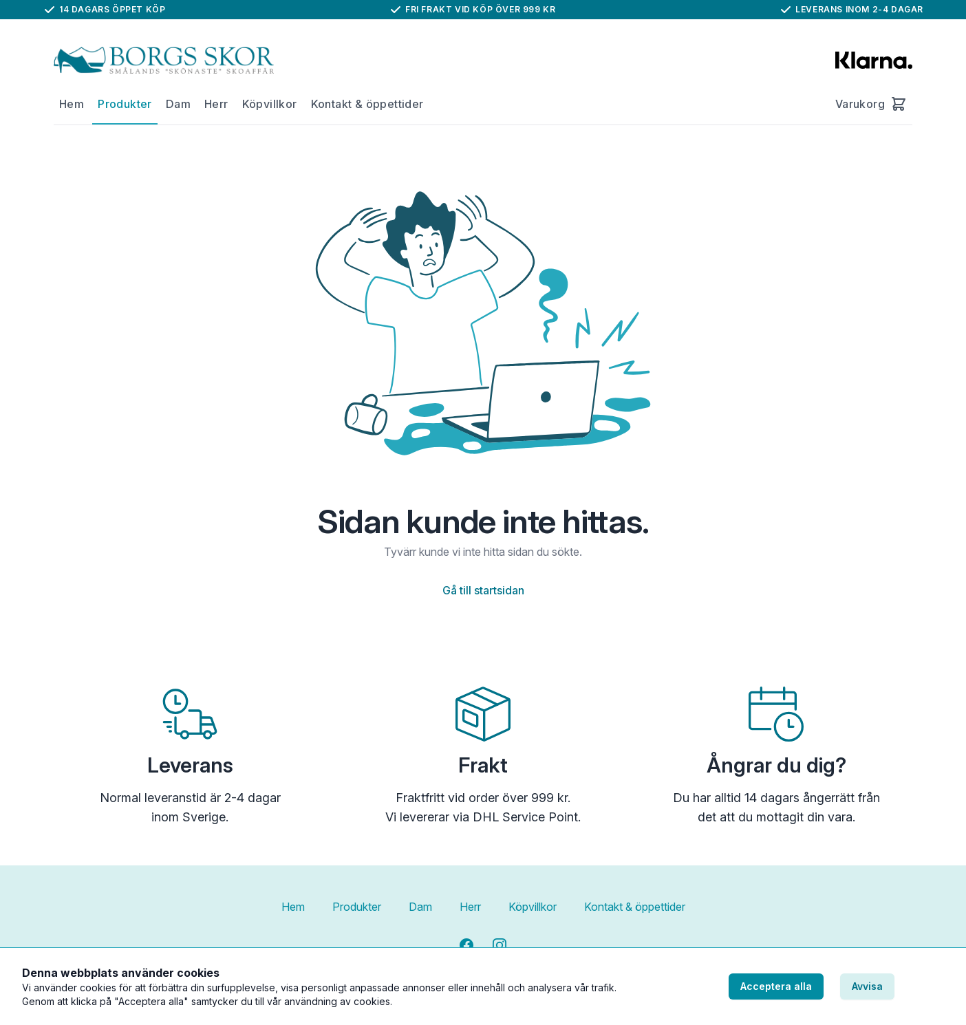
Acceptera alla (776, 986)
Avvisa (867, 986)
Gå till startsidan (483, 590)
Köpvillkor (269, 104)
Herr (216, 104)
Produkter (125, 104)
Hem (71, 104)
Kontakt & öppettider (367, 104)
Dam (178, 104)
